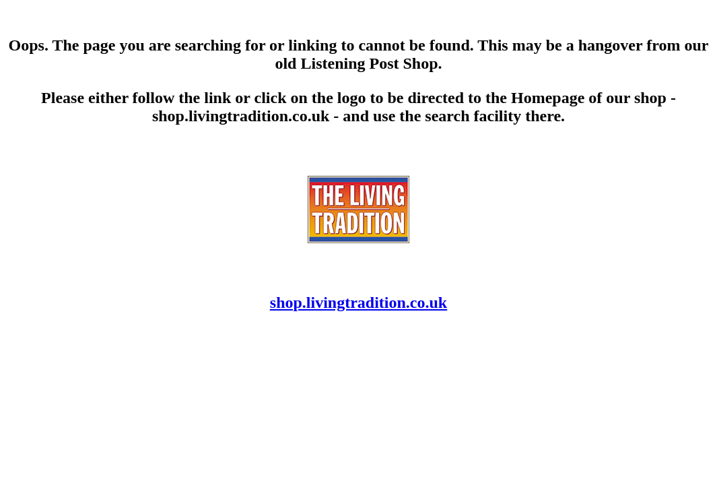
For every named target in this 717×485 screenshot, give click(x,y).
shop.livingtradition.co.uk (358, 302)
